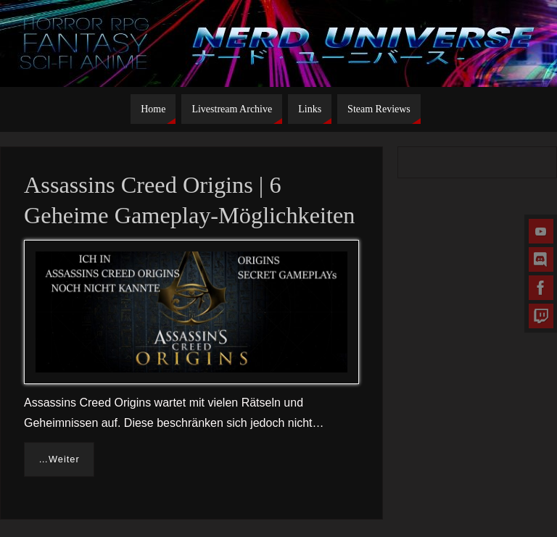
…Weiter (59, 459)
